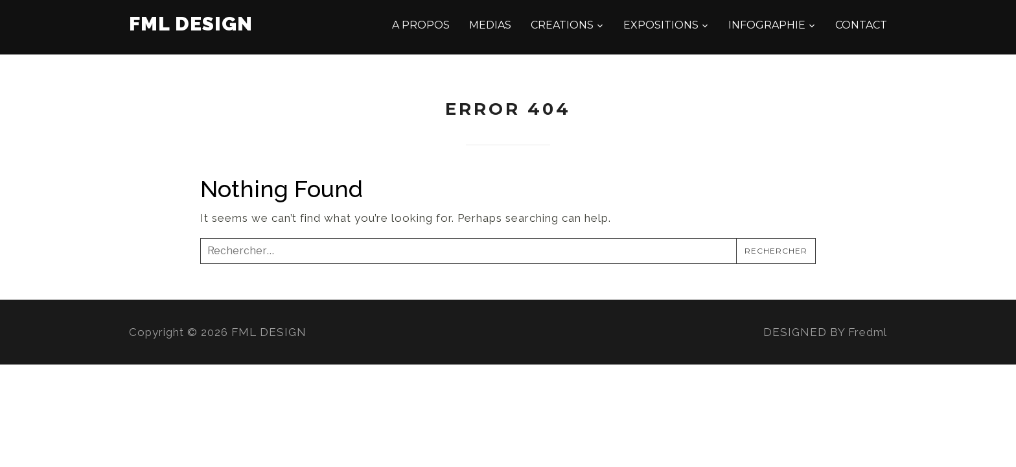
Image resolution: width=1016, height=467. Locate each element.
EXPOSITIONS (660, 25)
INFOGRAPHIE (766, 25)
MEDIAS (490, 25)
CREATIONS (562, 25)
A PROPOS (421, 25)
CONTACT (861, 25)
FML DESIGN (191, 23)
